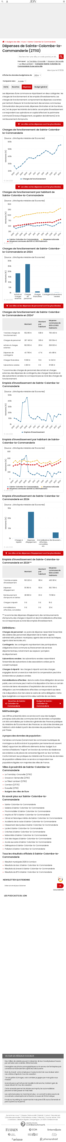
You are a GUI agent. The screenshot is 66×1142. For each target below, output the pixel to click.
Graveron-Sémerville (55, 61)
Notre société (32, 1115)
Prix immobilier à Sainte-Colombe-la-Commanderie (27, 811)
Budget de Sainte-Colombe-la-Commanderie (49, 703)
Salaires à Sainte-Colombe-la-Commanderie (24, 808)
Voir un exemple (58, 889)
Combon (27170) (12, 785)
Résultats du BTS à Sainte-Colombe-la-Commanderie (28, 872)
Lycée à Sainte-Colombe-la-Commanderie (24, 828)
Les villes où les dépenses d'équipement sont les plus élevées (34, 553)
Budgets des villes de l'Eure (17, 791)
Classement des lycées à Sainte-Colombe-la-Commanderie (31, 825)
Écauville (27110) (12, 788)
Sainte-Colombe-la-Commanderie (42, 42)
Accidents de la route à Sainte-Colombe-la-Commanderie (30, 821)
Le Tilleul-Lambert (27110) (16, 781)
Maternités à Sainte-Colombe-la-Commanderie (26, 835)
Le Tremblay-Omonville (36, 61)
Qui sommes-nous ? (13, 1115)
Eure (24, 42)
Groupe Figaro (35, 1119)
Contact (47, 1115)
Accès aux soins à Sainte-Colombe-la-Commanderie (28, 842)
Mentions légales (23, 1119)
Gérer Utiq (41, 1117)
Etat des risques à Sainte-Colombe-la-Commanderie (28, 839)
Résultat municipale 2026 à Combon (20, 862)
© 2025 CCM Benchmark (49, 1119)
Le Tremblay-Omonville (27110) (18, 774)
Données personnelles (13, 1117)
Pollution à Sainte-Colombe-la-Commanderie (25, 849)
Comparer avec (8, 81)
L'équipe (24, 1115)
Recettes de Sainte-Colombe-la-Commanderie (15, 703)
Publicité (40, 1115)
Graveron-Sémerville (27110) (17, 778)
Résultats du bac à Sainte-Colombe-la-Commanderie (28, 865)
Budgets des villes (13, 42)
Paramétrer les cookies (29, 1117)
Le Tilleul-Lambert (26, 64)
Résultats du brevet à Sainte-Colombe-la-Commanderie (30, 869)
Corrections (12, 1119)
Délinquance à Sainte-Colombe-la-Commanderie (27, 845)
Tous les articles (51, 1117)
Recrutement (56, 1115)
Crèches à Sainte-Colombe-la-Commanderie (25, 832)
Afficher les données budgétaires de (17, 75)
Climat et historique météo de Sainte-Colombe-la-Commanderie (33, 818)
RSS (59, 1117)
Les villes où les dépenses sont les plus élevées (41, 124)
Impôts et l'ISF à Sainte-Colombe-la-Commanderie (27, 815)
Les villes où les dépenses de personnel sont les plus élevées (35, 306)
